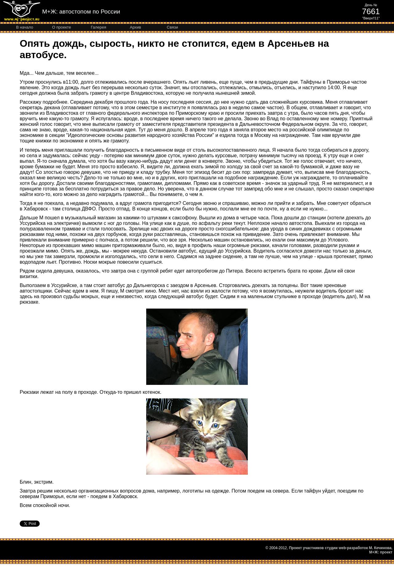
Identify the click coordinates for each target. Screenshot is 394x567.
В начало (24, 27)
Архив (135, 27)
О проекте (61, 27)
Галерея (98, 27)
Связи (172, 27)
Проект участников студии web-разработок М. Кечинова (340, 548)
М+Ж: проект (380, 552)
